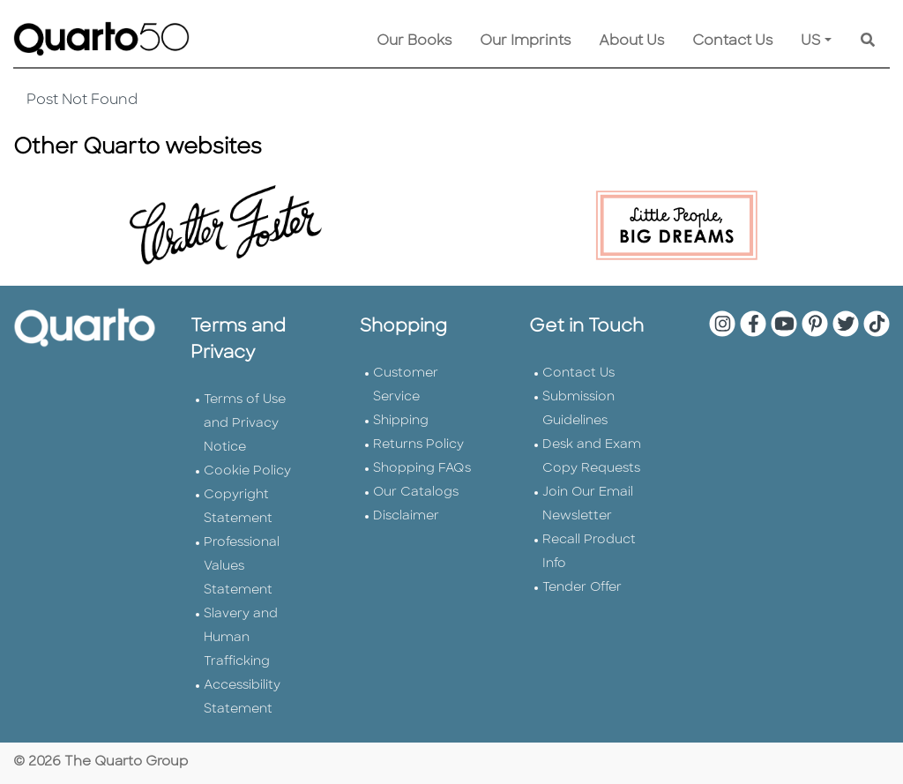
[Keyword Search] (868, 41)
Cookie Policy (247, 471)
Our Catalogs (416, 492)
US (811, 41)
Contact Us (732, 41)
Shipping (401, 421)
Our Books (414, 41)
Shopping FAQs (422, 468)
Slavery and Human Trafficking (241, 638)
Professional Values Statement (242, 566)
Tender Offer (582, 587)
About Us (631, 41)
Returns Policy (418, 445)
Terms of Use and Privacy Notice (245, 423)
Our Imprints (525, 41)
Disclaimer (406, 516)
